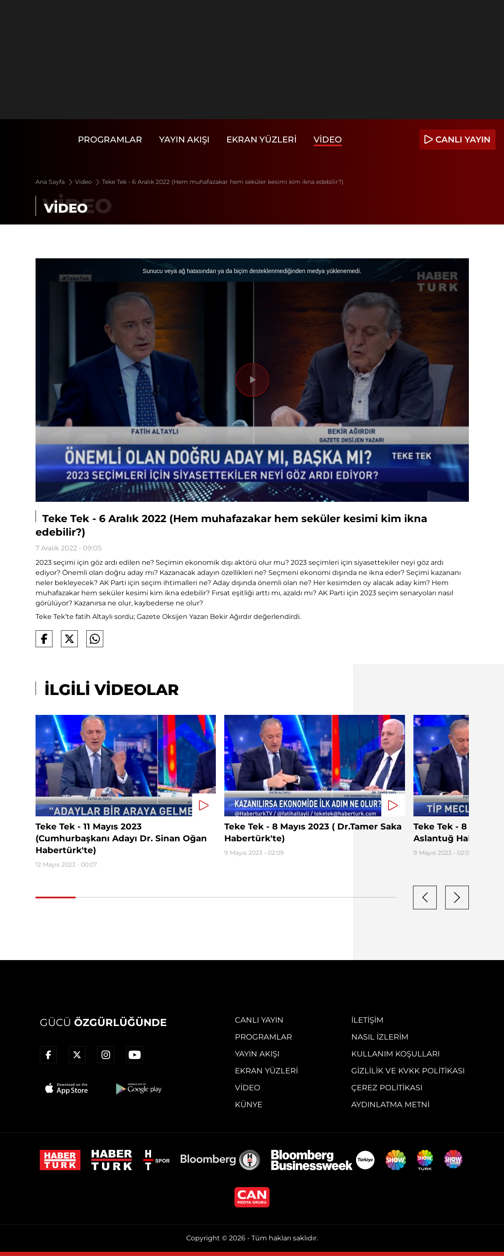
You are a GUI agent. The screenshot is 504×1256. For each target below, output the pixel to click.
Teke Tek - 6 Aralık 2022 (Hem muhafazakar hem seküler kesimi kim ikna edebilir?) (223, 182)
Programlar (110, 139)
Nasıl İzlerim (379, 1037)
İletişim (367, 1020)
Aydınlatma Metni (390, 1104)
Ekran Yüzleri (261, 139)
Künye (248, 1104)
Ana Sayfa (55, 182)
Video (328, 139)
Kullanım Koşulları (395, 1054)
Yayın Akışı (184, 139)
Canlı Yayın (259, 1020)
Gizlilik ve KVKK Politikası (408, 1070)
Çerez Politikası (386, 1087)
